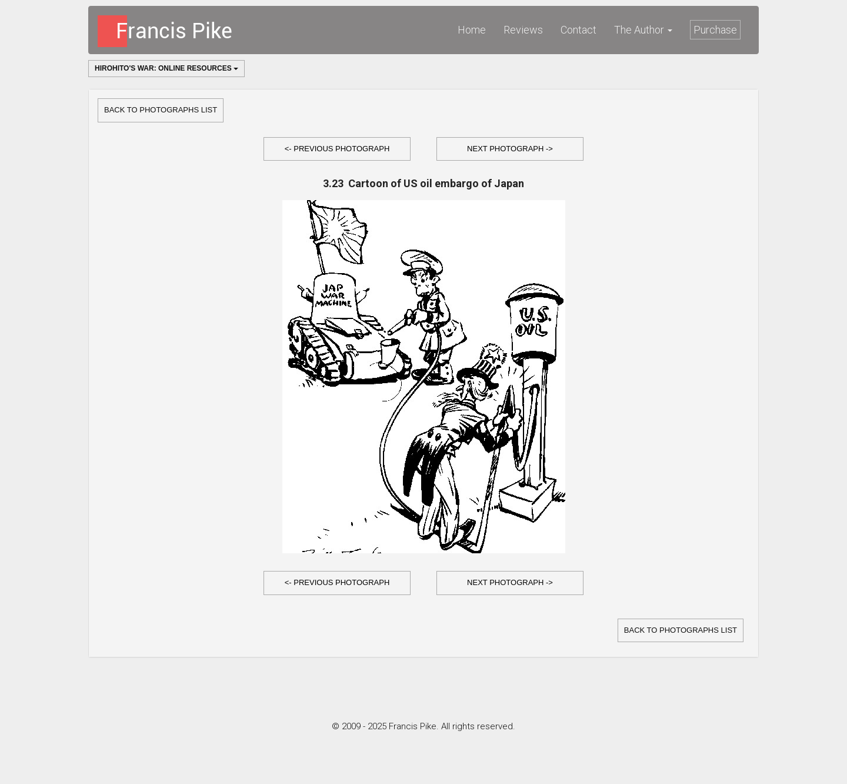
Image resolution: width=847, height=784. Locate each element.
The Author (643, 30)
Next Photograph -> (510, 148)
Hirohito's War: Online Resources (166, 68)
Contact (578, 30)
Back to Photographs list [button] (160, 109)
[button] (337, 149)
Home (472, 30)
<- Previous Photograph (337, 148)
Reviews (523, 30)
